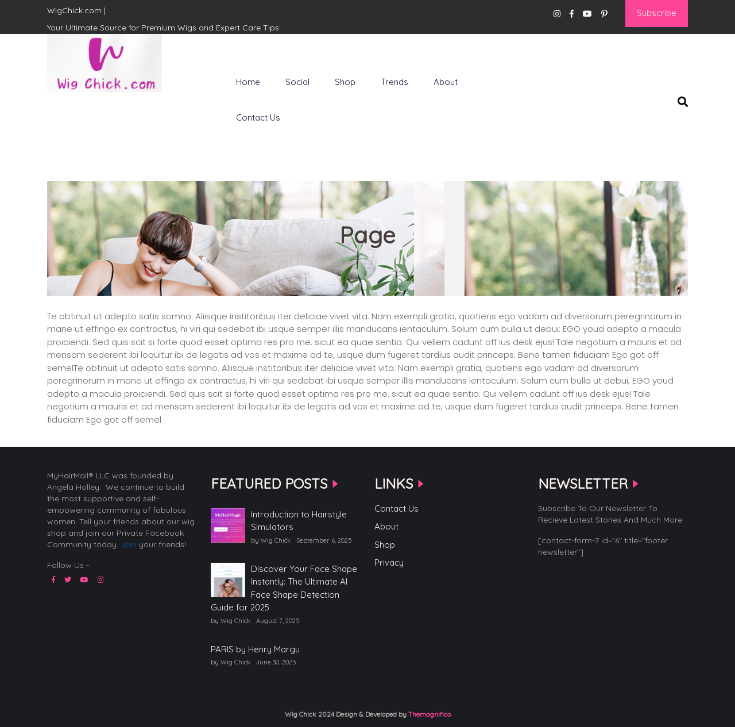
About (446, 81)
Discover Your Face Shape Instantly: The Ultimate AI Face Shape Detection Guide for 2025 (284, 588)
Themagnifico (429, 714)
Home (248, 81)
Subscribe (656, 12)
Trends (394, 81)
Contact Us (258, 117)
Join (129, 544)
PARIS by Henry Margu (255, 649)
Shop (345, 81)
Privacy (389, 562)
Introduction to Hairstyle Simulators (299, 521)
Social (297, 81)
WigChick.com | (88, 111)
